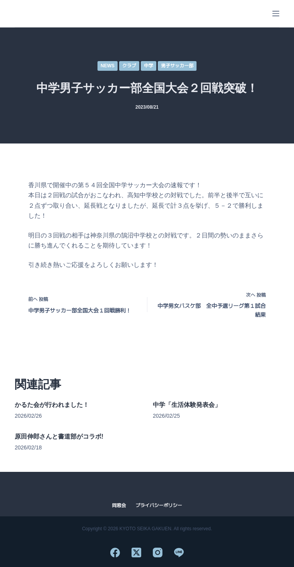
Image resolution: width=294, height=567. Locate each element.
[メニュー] (275, 13)
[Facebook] (115, 552)
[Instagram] (157, 552)
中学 (148, 65)
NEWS (108, 65)
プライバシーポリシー (159, 505)
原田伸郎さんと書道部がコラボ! (59, 436)
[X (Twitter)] (136, 552)
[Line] (179, 552)
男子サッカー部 (177, 65)
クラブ (129, 65)
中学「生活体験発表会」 (187, 404)
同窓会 (119, 505)
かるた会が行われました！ (52, 404)
